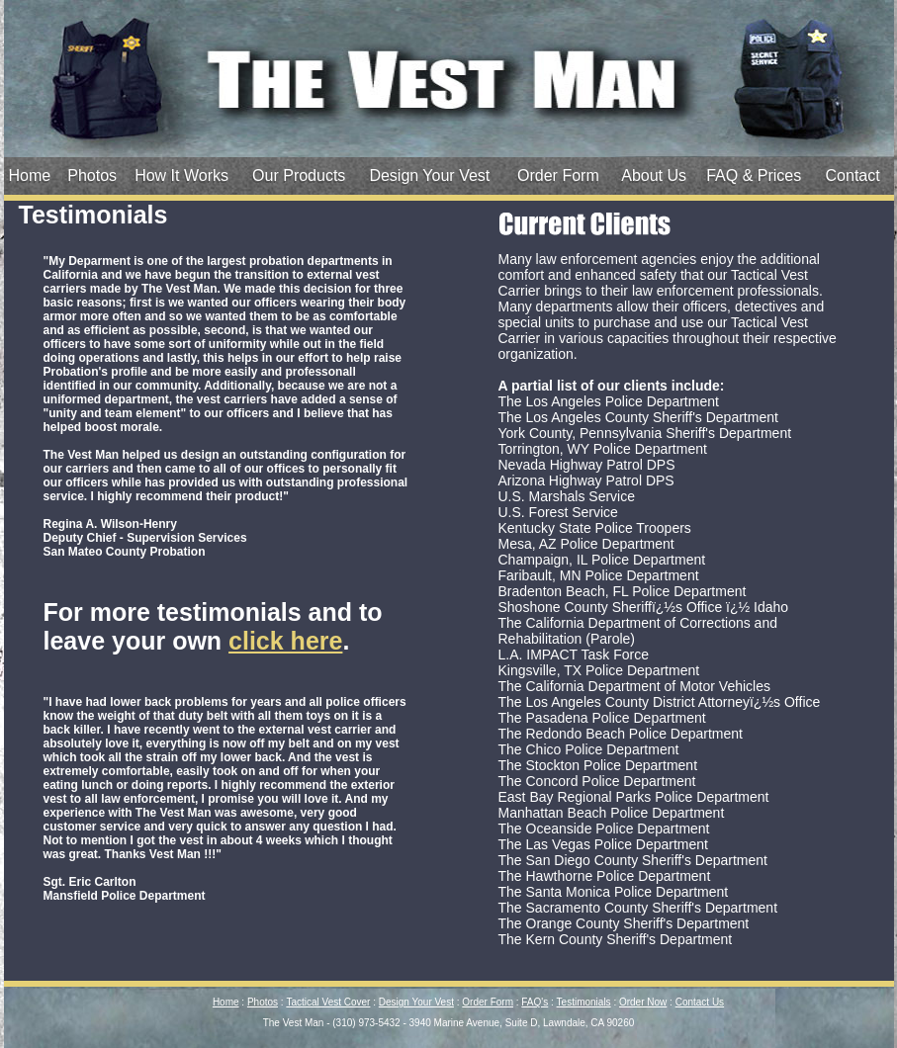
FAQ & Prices (753, 175)
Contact (853, 175)
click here (285, 641)
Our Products (298, 175)
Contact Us (699, 1002)
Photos (92, 175)
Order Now (643, 1002)
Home (30, 175)
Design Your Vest (429, 175)
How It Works (181, 175)
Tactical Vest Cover (328, 1002)
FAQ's (534, 1002)
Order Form (558, 175)
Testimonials (584, 1002)
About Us (653, 175)
